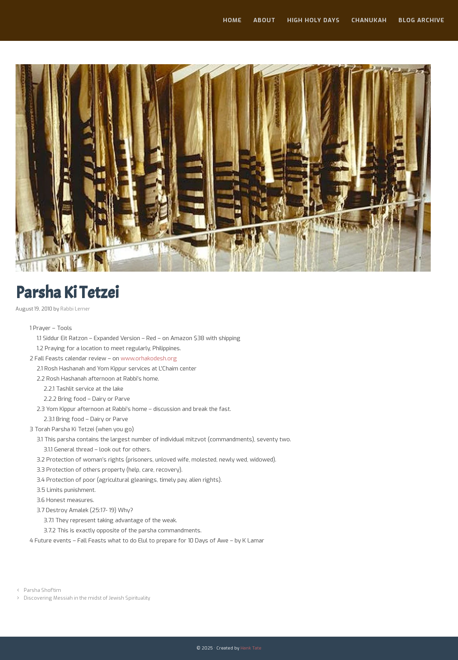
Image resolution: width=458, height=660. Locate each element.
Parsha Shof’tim (42, 590)
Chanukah (369, 20)
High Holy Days (313, 20)
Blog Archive (421, 20)
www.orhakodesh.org (149, 358)
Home (232, 20)
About (264, 20)
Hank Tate (250, 648)
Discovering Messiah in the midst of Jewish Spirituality (87, 598)
